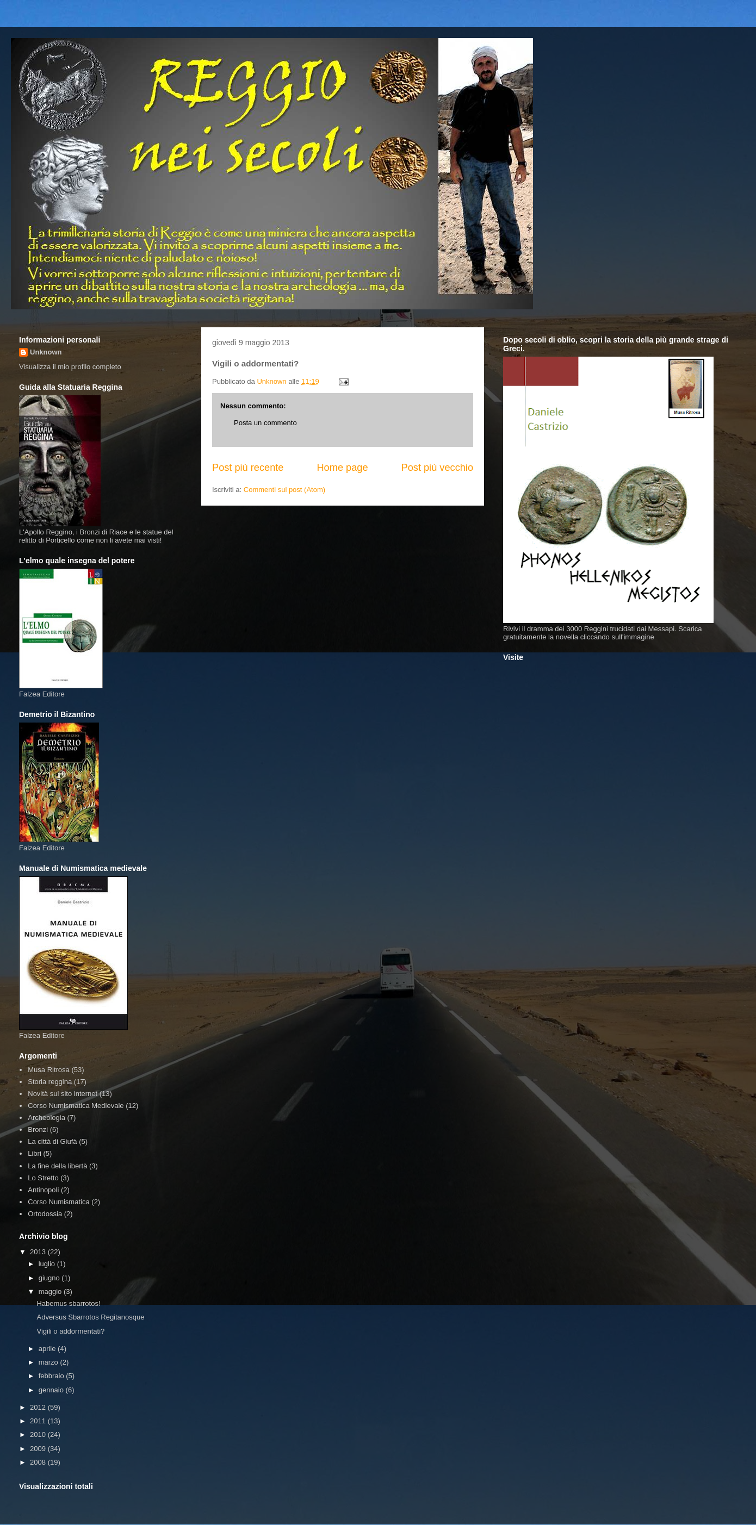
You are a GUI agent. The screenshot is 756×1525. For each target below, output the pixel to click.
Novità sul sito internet (62, 1094)
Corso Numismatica (58, 1202)
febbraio (52, 1376)
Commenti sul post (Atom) (284, 489)
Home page (342, 467)
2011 (39, 1421)
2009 (39, 1449)
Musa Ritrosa (49, 1070)
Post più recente (247, 467)
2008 (39, 1462)
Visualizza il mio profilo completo (70, 367)
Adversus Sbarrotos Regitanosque (90, 1317)
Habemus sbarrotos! (68, 1303)
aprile (48, 1349)
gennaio (52, 1390)
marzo (49, 1362)
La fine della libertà (57, 1166)
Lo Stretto (43, 1178)
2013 (39, 1252)
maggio (51, 1291)
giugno (50, 1278)
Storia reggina (50, 1082)
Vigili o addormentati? (70, 1331)
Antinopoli (43, 1190)
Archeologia (46, 1117)
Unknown (46, 352)
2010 (39, 1434)
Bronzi (38, 1129)
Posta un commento (265, 423)
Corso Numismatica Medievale (75, 1105)
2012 (39, 1407)
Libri (34, 1153)
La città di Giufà (52, 1141)
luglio (48, 1264)
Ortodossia (45, 1214)
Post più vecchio (437, 467)
